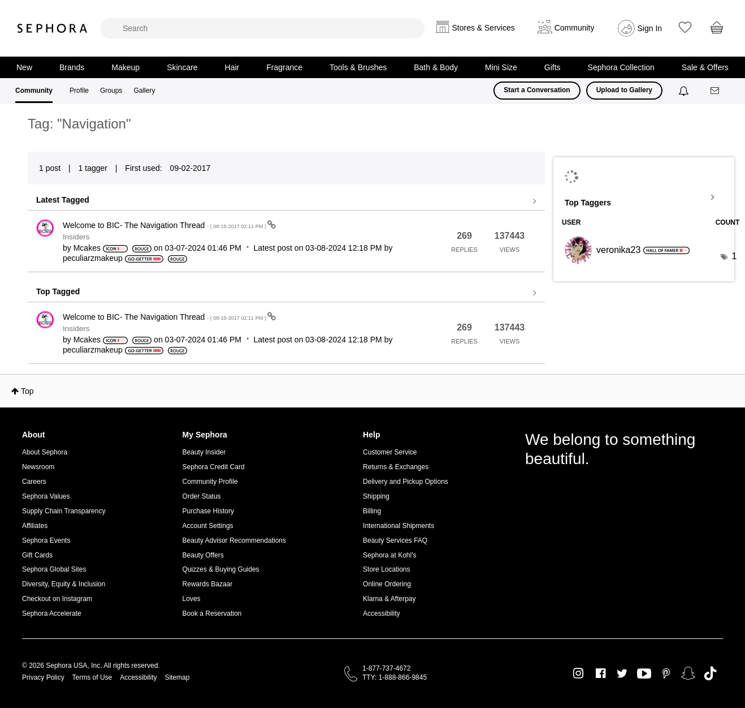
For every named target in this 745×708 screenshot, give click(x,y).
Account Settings (208, 526)
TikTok (710, 673)
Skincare (182, 67)
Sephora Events (46, 540)
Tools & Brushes (358, 67)
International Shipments (398, 526)
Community (34, 91)
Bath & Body (436, 67)
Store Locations (386, 569)
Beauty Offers (203, 555)
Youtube (644, 674)
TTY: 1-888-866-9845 (394, 677)
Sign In (650, 28)
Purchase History (208, 511)
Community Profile (210, 482)
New (24, 67)
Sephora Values (46, 496)
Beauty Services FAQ (395, 540)
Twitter (622, 673)
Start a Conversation (537, 90)
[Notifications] (685, 90)
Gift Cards (37, 555)
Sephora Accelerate (51, 613)
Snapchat (688, 673)
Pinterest (666, 673)
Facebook (601, 673)
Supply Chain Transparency (63, 511)
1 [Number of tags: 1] (734, 256)
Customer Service (390, 452)
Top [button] (27, 391)
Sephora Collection (621, 67)
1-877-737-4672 (386, 668)
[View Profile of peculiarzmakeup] (93, 258)
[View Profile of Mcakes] (87, 247)
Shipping (376, 496)
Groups (111, 91)
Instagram (578, 673)
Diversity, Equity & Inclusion (63, 584)
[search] (262, 28)
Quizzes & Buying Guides (221, 569)
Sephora (52, 28)
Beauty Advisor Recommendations (234, 540)
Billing (372, 511)
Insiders (76, 237)
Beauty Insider (204, 452)
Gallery (144, 91)
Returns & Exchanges (395, 467)
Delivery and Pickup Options (405, 482)
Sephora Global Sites (54, 569)
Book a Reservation (212, 613)
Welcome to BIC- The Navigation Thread (165, 225)
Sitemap (176, 677)
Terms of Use (92, 677)
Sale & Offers (705, 67)
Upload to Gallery (624, 90)
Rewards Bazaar (208, 584)
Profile (79, 91)
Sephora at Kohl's (389, 555)
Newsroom (38, 467)
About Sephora (44, 452)
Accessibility (381, 613)
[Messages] (715, 91)
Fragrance (284, 67)
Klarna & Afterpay (389, 599)
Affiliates (34, 526)
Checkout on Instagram (57, 599)
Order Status (202, 496)
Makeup (125, 67)
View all (286, 201)
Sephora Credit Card (214, 467)
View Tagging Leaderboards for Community (644, 197)
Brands (71, 67)
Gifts (552, 67)
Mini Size (501, 67)
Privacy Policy (43, 677)
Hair (232, 67)
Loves (192, 599)
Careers (34, 482)
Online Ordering (387, 584)
